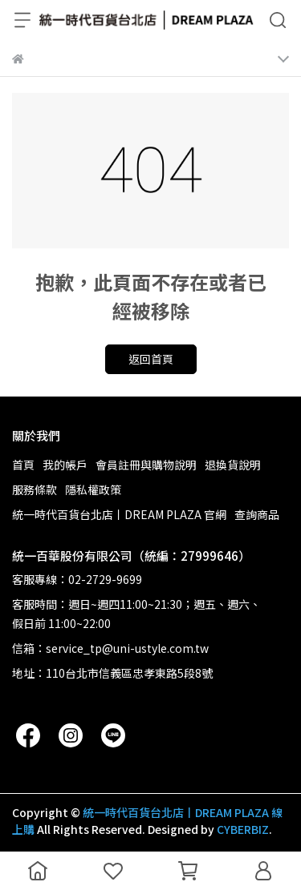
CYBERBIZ (243, 829)
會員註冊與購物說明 (146, 465)
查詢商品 (256, 514)
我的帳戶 (65, 465)
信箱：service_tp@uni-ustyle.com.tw (110, 648)
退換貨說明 (233, 465)
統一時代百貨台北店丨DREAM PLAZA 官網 (119, 514)
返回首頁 (150, 359)
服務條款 (34, 489)
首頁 (23, 465)
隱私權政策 (93, 489)
